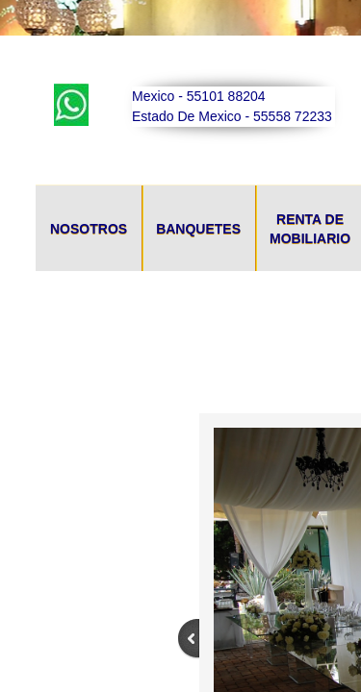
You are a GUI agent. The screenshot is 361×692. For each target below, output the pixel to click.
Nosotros (88, 228)
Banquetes (198, 228)
